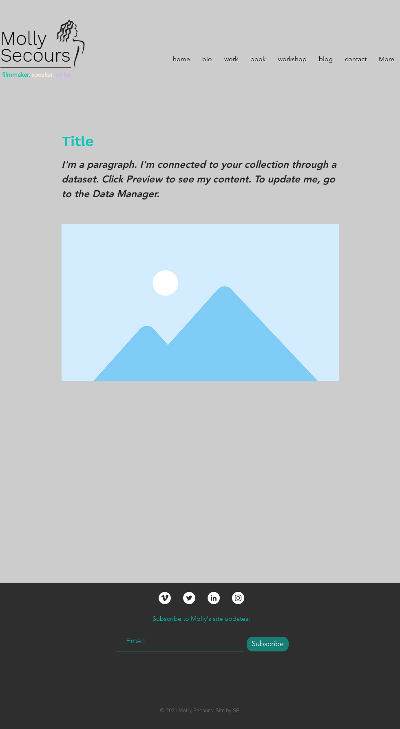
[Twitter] (189, 598)
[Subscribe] (268, 644)
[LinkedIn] (214, 598)
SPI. (237, 710)
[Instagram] (238, 598)
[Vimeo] (165, 598)
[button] (231, 58)
